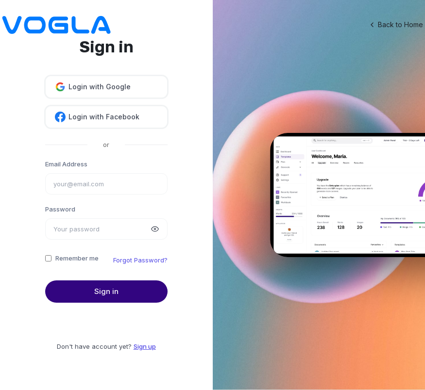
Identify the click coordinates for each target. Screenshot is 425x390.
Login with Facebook (97, 117)
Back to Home (395, 25)
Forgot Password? (140, 260)
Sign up (145, 346)
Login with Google (93, 86)
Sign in (106, 291)
